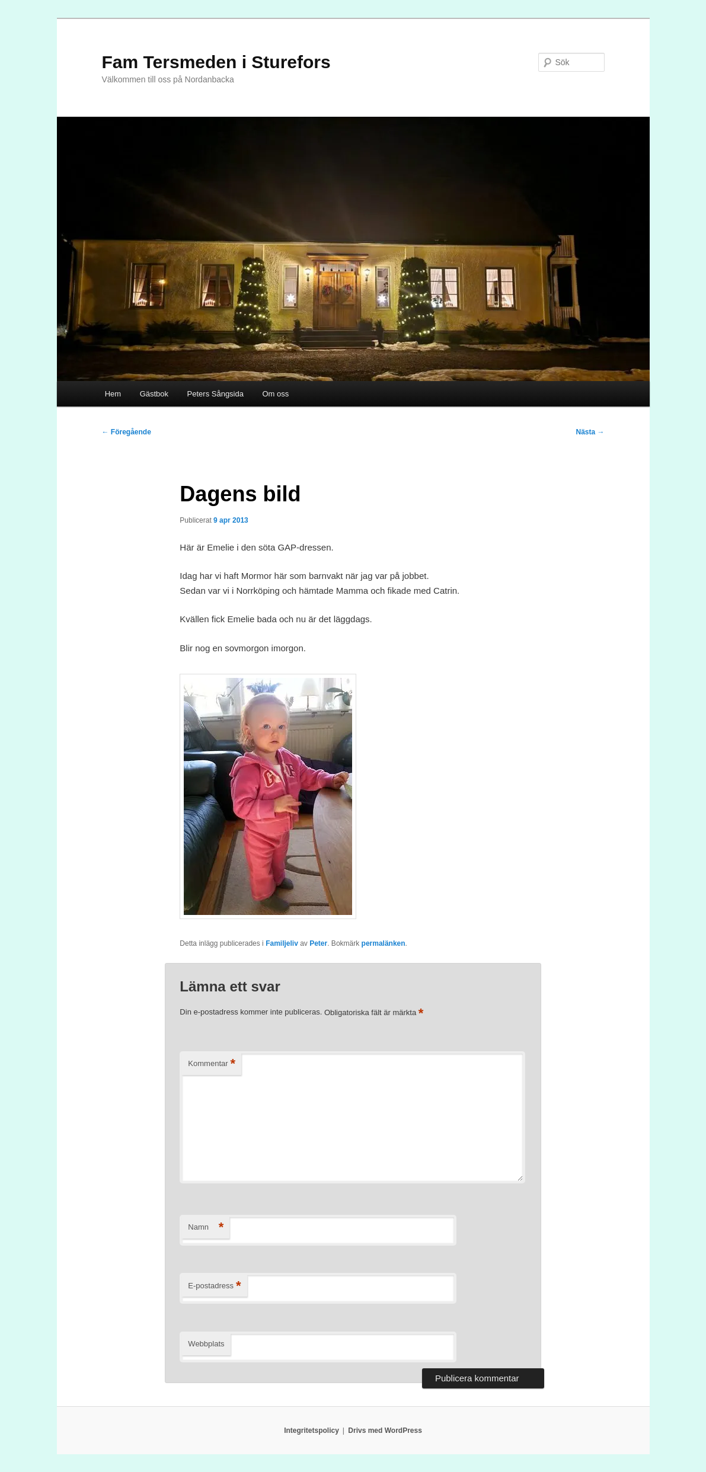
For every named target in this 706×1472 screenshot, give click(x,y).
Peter (318, 943)
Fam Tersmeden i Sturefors (216, 62)
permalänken (383, 943)
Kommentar (211, 1064)
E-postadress (214, 1286)
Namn (205, 1227)
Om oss (275, 393)
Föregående (126, 432)
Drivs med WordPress (385, 1430)
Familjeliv (282, 943)
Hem (113, 393)
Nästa (590, 432)
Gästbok (154, 393)
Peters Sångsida (215, 393)
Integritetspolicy (311, 1430)
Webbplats (206, 1343)
